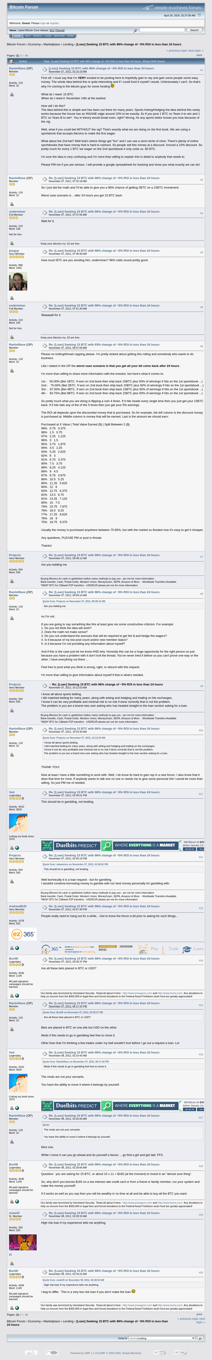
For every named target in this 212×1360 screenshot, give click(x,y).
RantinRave (17, 68)
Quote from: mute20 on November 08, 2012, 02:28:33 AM (73, 1280)
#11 (201, 794)
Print (199, 55)
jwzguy (14, 250)
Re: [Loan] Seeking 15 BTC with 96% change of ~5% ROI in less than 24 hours (104, 178)
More (70, 36)
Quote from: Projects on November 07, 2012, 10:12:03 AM (73, 738)
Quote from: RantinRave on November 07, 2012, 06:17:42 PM (75, 1061)
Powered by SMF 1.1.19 (84, 1353)
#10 (201, 730)
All (26, 55)
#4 (201, 252)
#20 (201, 1272)
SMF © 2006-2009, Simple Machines (120, 1353)
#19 (201, 1215)
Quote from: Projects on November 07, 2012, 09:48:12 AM (73, 601)
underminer (17, 211)
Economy (34, 44)
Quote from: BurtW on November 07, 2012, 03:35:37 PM (72, 1012)
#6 (201, 346)
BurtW (13, 958)
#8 (201, 594)
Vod (12, 792)
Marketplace (52, 44)
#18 (201, 1166)
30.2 (52, 30)
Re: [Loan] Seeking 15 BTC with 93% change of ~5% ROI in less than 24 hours (104, 344)
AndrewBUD (18, 906)
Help (28, 36)
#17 (201, 1117)
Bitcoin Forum (16, 44)
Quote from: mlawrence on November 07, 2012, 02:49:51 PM (75, 864)
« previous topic (176, 50)
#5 (201, 307)
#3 (201, 213)
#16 (201, 1054)
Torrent (60, 30)
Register (59, 36)
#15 (201, 1005)
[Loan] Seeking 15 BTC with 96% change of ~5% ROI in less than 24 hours (128, 44)
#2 (201, 179)
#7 (201, 556)
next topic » (196, 50)
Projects (15, 555)
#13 (201, 908)
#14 (201, 960)
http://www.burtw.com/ (170, 993)
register (54, 23)
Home (17, 36)
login (43, 23)
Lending (68, 44)
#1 (201, 70)
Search (37, 36)
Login (48, 36)
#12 (201, 857)
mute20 (14, 1213)
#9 (201, 686)
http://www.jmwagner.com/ (137, 993)
